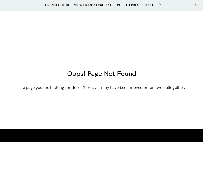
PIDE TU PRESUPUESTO (136, 5)
